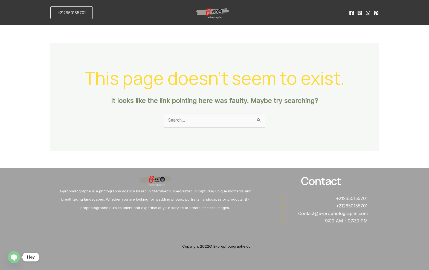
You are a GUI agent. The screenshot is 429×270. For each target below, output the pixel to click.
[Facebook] (351, 12)
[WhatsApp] (368, 12)
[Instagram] (359, 12)
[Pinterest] (376, 12)
